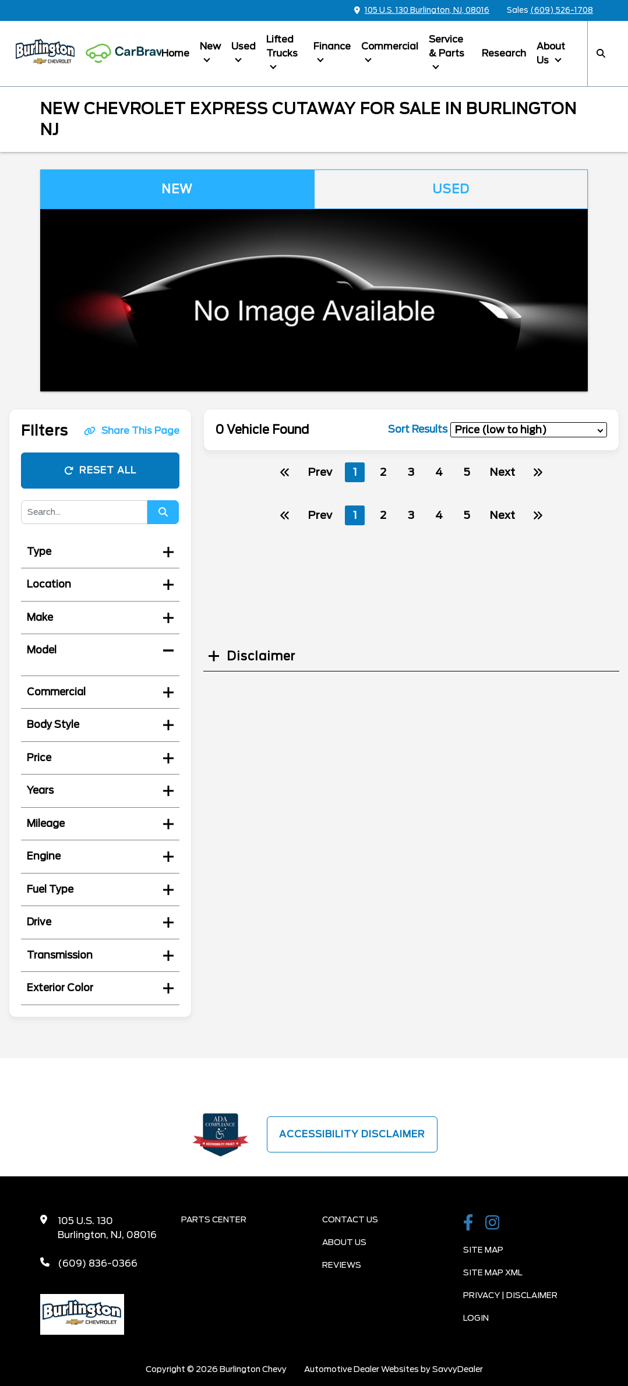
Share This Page (131, 430)
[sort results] (528, 429)
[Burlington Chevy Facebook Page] (468, 1223)
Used (243, 46)
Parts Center (213, 1219)
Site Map (483, 1249)
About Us (551, 53)
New (210, 46)
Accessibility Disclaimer (352, 1134)
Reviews (341, 1265)
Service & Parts (446, 46)
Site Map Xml (493, 1272)
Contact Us (350, 1219)
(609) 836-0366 (97, 1263)
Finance (332, 46)
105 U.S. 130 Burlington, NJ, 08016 (421, 10)
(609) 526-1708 (561, 10)
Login (476, 1318)
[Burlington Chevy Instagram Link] (492, 1223)
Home (175, 53)
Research (504, 53)
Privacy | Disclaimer (510, 1295)
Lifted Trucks (282, 46)
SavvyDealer (457, 1369)
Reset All (100, 470)
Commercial (389, 46)
